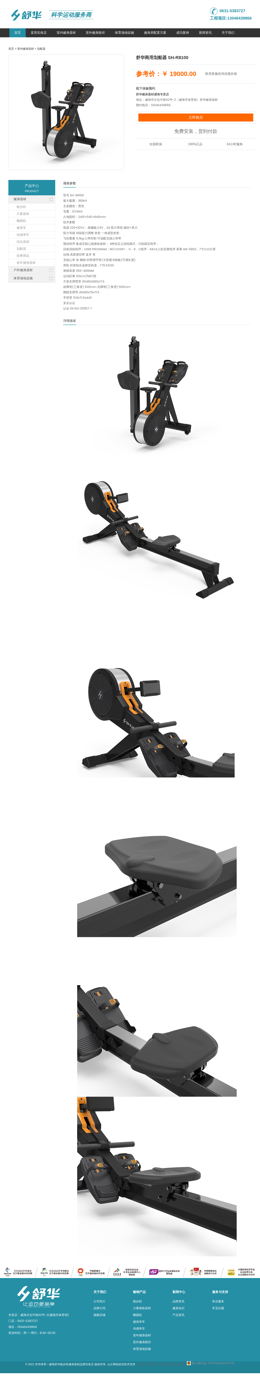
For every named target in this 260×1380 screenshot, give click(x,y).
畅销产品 (139, 1292)
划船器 (41, 48)
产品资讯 (178, 1315)
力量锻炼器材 (142, 1308)
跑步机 (137, 1301)
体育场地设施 (124, 32)
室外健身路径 (95, 32)
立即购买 (196, 118)
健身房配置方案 (155, 32)
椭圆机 (137, 1315)
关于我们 (228, 32)
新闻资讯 (205, 32)
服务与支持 (220, 1292)
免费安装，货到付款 (195, 131)
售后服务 (218, 1301)
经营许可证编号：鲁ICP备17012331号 (162, 1364)
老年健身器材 (142, 1335)
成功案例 (182, 32)
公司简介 (99, 1301)
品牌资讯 (178, 1301)
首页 (17, 32)
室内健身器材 (66, 32)
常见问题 (218, 1308)
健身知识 (178, 1308)
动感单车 (139, 1328)
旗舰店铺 (99, 1315)
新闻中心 (178, 1292)
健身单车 (139, 1321)
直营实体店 (39, 32)
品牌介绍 (99, 1308)
